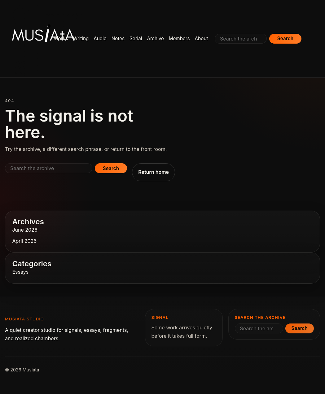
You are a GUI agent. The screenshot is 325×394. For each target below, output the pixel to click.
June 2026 (24, 230)
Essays (20, 272)
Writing (81, 38)
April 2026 (24, 241)
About (201, 38)
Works (61, 38)
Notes (118, 38)
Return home (153, 172)
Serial (136, 38)
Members (179, 38)
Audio (100, 38)
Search (285, 38)
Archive (155, 38)
